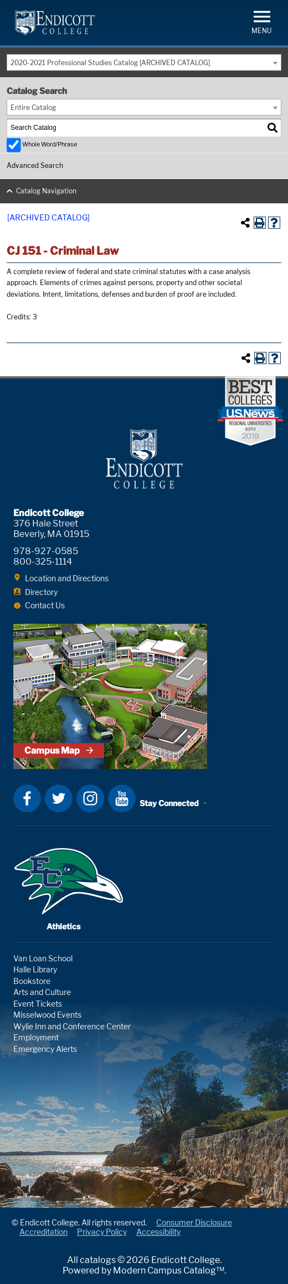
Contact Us (45, 605)
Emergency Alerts (45, 1049)
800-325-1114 (42, 561)
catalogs (98, 1260)
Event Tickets (37, 1003)
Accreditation (43, 1231)
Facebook (27, 798)
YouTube (122, 798)
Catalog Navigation (46, 191)
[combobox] (144, 62)
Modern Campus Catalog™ (168, 1270)
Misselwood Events (47, 1014)
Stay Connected (169, 803)
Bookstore (31, 981)
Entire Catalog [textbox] (33, 107)
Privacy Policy (102, 1231)
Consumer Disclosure (194, 1222)
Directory (41, 592)
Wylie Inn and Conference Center (72, 1026)
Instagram (90, 798)
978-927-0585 (45, 551)
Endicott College (54, 22)
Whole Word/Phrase (49, 144)
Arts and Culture (42, 992)
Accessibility (158, 1231)
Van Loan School (43, 958)
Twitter (59, 798)
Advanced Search (35, 165)
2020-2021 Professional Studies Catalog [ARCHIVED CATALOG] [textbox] (110, 63)
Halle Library (35, 969)
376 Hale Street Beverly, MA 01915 (51, 528)
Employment (36, 1037)
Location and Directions (67, 578)
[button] (262, 21)
